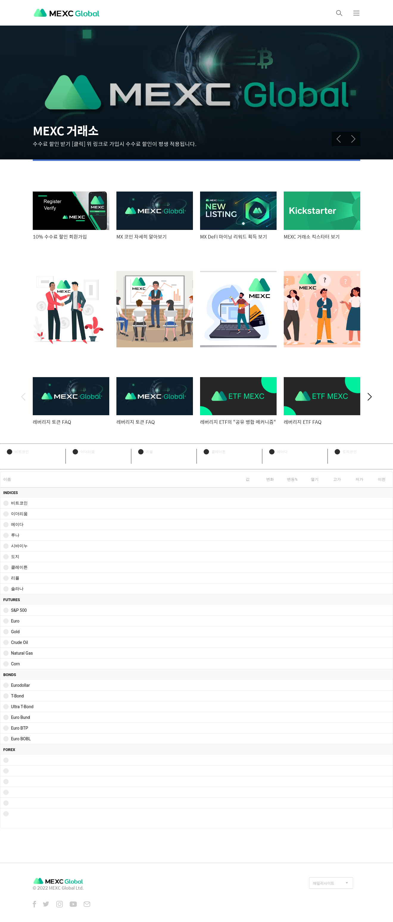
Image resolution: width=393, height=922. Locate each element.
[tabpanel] (196, 92)
